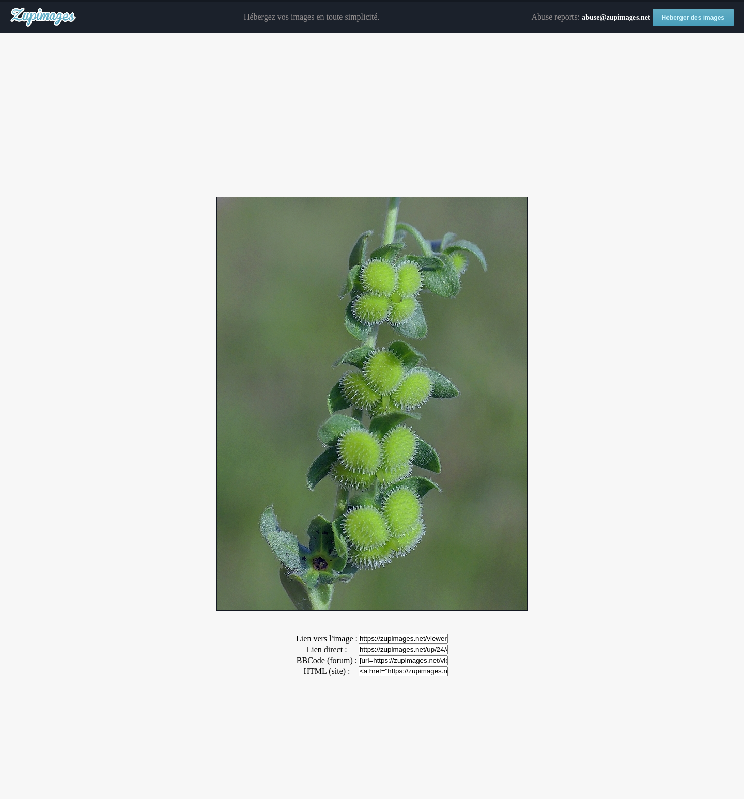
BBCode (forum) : (327, 660)
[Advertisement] (372, 115)
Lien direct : (326, 649)
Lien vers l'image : (327, 638)
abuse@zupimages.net (616, 17)
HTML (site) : (326, 671)
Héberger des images (693, 17)
